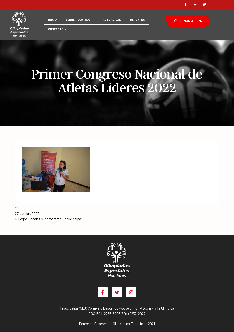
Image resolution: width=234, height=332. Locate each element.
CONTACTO (57, 29)
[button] (188, 21)
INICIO (52, 19)
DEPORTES (137, 19)
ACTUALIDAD (112, 19)
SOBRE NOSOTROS (80, 19)
